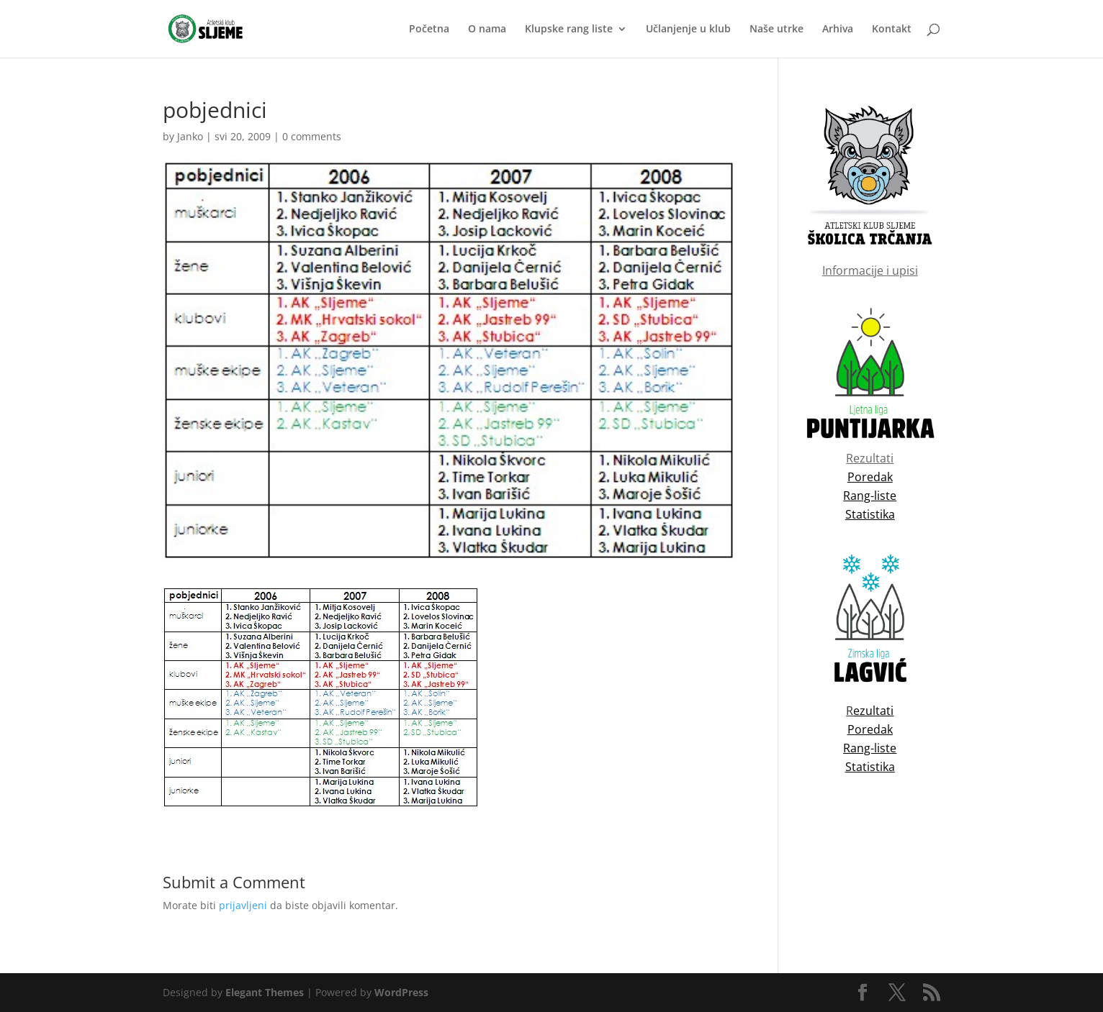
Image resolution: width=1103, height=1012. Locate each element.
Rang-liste (869, 748)
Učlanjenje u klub (688, 29)
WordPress (401, 992)
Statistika (870, 767)
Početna (429, 29)
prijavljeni (243, 905)
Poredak (870, 729)
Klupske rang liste (569, 29)
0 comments (311, 136)
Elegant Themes (264, 992)
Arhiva (837, 29)
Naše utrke (776, 29)
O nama (487, 29)
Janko (190, 136)
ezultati (873, 711)
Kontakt (891, 29)
